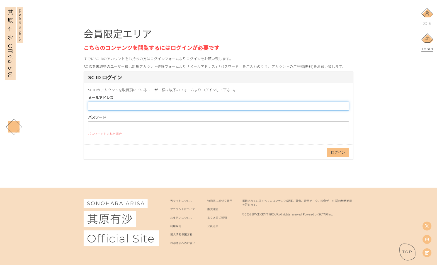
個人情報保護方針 (181, 234)
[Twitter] (427, 226)
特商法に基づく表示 (219, 201)
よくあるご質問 (217, 218)
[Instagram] (427, 239)
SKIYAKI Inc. (325, 214)
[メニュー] (14, 126)
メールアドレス (100, 97)
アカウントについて (182, 209)
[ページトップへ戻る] (407, 251)
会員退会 (213, 226)
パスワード (97, 117)
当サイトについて (181, 201)
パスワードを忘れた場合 (105, 133)
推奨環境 (213, 209)
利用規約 (175, 226)
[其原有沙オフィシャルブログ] (427, 252)
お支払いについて (181, 218)
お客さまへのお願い (182, 243)
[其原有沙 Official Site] (14, 76)
